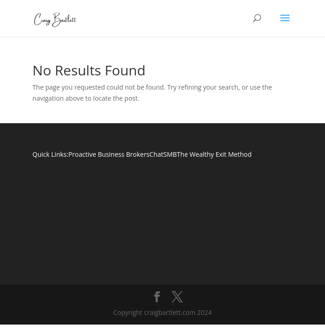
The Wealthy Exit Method (214, 154)
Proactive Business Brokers (108, 154)
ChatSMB (163, 154)
